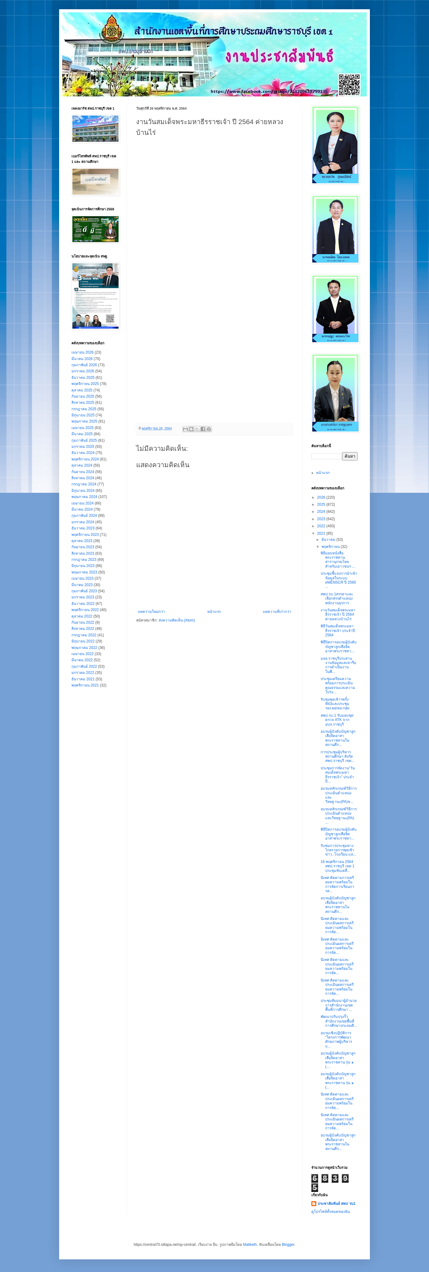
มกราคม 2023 (82, 597)
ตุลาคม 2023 (81, 541)
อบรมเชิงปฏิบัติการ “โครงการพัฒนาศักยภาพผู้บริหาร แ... (336, 1039)
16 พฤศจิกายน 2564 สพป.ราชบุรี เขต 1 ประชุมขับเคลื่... (337, 866)
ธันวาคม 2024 (83, 453)
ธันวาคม (329, 539)
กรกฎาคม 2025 (83, 409)
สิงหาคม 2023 (82, 553)
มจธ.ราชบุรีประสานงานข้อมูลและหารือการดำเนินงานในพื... (338, 665)
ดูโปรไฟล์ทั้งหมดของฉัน (330, 1211)
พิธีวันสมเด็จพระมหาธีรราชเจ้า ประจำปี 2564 (338, 630)
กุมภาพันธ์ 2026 (84, 365)
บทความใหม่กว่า (151, 612)
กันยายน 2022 (82, 622)
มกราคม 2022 (82, 672)
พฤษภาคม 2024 (84, 497)
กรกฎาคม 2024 (83, 484)
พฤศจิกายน (331, 547)
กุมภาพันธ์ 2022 (84, 666)
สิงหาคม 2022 (82, 628)
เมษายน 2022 (82, 654)
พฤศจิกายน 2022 (85, 610)
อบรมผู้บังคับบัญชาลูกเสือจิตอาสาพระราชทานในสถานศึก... (338, 738)
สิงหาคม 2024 (82, 478)
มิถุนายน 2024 (83, 490)
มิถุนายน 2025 (83, 415)
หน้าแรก (214, 612)
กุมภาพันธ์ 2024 (84, 515)
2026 (321, 497)
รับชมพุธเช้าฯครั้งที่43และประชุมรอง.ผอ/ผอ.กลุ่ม (335, 704)
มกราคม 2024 (82, 522)
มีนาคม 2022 (82, 660)
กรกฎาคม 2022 (83, 635)
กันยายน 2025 (82, 396)
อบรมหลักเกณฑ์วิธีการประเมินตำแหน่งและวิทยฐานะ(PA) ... (339, 815)
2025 (321, 504)
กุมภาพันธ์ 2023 (84, 591)
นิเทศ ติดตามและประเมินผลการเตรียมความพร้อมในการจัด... (337, 925)
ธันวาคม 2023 (83, 528)
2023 (321, 519)
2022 (321, 526)
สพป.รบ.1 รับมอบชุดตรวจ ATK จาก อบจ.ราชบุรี (337, 720)
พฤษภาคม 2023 (84, 572)
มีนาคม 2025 (82, 434)
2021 (321, 533)
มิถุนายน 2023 (83, 566)
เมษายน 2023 (82, 578)
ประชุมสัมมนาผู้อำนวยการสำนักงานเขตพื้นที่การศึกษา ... (339, 1005)
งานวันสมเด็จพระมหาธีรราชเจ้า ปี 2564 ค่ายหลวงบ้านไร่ (338, 614)
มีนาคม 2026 (82, 359)
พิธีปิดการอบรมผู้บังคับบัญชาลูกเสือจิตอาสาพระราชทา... (339, 646)
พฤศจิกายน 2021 (85, 685)
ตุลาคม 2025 (81, 390)
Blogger (288, 1244)
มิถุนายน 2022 (83, 641)
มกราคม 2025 (82, 446)
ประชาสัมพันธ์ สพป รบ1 (336, 1203)
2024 (321, 511)
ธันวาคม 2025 (83, 377)
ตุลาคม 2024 (81, 465)
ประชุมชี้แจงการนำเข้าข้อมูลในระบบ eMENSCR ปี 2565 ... (339, 580)
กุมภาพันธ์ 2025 (84, 440)
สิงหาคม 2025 (82, 402)
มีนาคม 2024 (82, 509)
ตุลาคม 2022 (81, 616)
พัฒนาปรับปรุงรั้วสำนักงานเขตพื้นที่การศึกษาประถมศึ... (339, 1021)
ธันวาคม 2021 (83, 679)
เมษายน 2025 (82, 428)
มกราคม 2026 (82, 371)
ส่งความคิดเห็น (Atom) (177, 620)
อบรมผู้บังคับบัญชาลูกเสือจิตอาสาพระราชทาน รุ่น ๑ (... (338, 1060)
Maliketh (250, 1244)
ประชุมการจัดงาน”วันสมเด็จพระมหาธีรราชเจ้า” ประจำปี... (338, 775)
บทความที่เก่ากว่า (277, 612)
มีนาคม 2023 (82, 585)
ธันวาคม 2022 (83, 604)
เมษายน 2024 (82, 503)
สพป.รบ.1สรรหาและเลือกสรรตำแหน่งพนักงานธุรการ (337, 598)
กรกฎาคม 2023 (83, 559)
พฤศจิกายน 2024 (85, 459)
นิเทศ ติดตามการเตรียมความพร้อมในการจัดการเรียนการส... (337, 884)
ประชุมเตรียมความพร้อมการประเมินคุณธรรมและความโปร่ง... (338, 685)
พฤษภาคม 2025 (84, 421)
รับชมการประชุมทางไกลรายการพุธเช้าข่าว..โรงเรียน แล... (338, 850)
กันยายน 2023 (82, 547)
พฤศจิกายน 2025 (85, 384)
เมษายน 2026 (82, 352)
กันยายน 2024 (82, 472)
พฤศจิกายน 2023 (85, 535)
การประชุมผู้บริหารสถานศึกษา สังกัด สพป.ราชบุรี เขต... (337, 756)
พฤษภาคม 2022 (84, 648)
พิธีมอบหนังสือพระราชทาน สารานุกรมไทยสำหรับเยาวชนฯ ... (338, 560)
